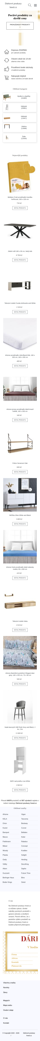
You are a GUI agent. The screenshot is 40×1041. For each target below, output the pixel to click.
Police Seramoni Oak (20, 463)
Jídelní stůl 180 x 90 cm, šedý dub (20, 251)
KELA (5, 819)
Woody (5, 850)
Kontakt (6, 1023)
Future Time (25, 873)
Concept (24, 846)
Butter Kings (7, 882)
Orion (5, 823)
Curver (23, 828)
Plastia (5, 855)
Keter (23, 837)
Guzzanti (6, 873)
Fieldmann (7, 841)
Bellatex (24, 832)
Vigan (23, 814)
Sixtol (23, 882)
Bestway (24, 823)
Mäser (5, 846)
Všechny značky (9, 983)
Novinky (6, 987)
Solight (23, 855)
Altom (5, 868)
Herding (24, 859)
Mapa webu (7, 1005)
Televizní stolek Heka (20, 621)
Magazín (6, 1000)
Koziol (5, 828)
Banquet (6, 832)
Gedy (5, 859)
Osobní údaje (8, 1010)
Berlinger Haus (8, 878)
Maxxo (5, 837)
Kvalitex (24, 850)
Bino (23, 878)
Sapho (23, 868)
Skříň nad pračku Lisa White (20, 781)
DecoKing (25, 864)
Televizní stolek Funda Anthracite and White (20, 303)
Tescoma (24, 819)
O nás (5, 1018)
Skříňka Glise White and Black (20, 515)
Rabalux (24, 841)
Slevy (5, 992)
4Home (5, 814)
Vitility (5, 864)
